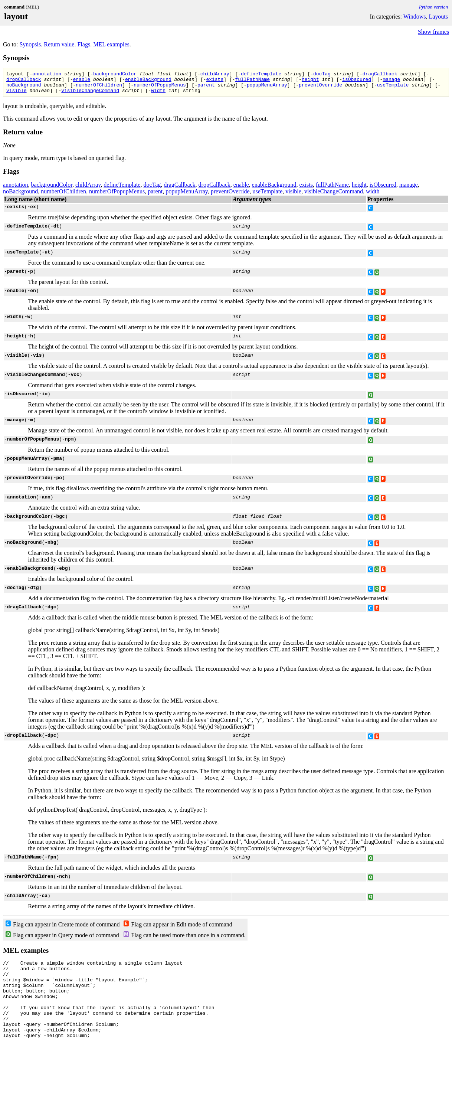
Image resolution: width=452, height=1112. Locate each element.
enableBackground (148, 81)
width (158, 94)
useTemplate (393, 88)
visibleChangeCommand (90, 94)
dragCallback (380, 74)
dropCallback (23, 81)
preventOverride (320, 88)
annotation (46, 74)
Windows (414, 16)
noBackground (23, 88)
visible (16, 94)
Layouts (438, 16)
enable (81, 81)
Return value (59, 44)
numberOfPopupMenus (160, 88)
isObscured (356, 81)
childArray (214, 74)
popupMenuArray (267, 88)
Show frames (433, 32)
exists (214, 81)
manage (391, 81)
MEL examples (111, 44)
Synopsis (30, 44)
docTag (322, 74)
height (310, 81)
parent (206, 88)
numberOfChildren (99, 88)
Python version (433, 7)
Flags (83, 44)
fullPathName (252, 81)
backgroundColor (115, 74)
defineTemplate (261, 74)
